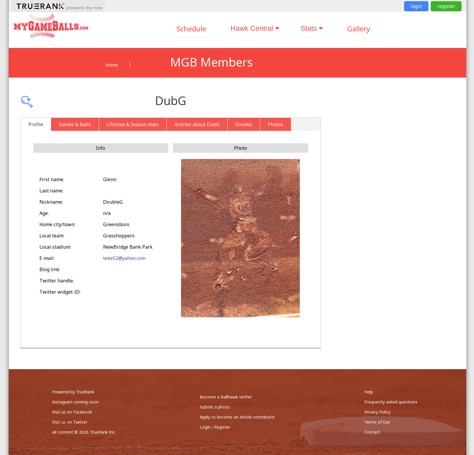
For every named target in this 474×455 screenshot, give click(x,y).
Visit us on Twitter (69, 422)
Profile (35, 124)
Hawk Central (254, 28)
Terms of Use (377, 422)
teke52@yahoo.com (124, 258)
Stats (312, 28)
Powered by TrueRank (73, 392)
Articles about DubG (197, 124)
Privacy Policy (377, 412)
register (446, 6)
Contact (372, 432)
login (416, 6)
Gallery (358, 28)
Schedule (191, 28)
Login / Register (215, 427)
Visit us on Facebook (72, 412)
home (111, 65)
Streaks (243, 124)
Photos (275, 124)
